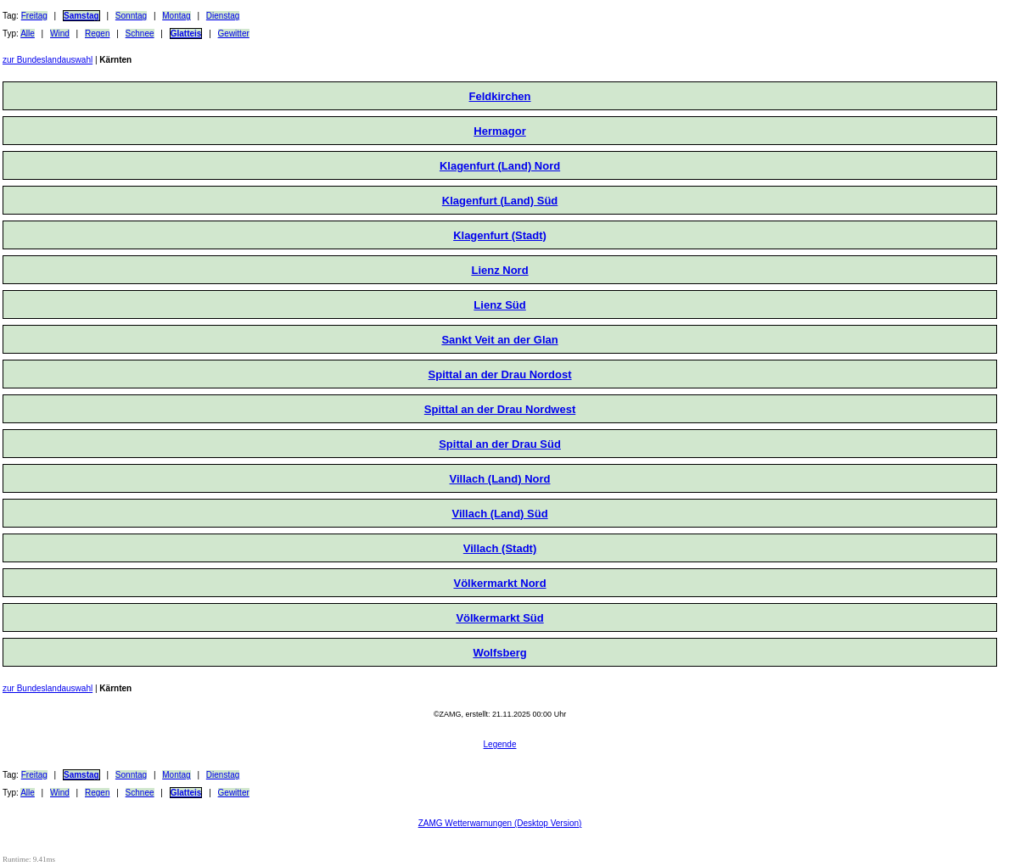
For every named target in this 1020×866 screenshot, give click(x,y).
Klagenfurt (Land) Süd (500, 200)
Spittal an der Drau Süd (500, 444)
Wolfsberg (499, 652)
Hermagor (499, 131)
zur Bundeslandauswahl (47, 59)
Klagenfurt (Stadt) (499, 235)
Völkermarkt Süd (499, 618)
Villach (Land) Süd (499, 513)
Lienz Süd (499, 305)
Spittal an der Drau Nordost (500, 374)
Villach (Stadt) (499, 548)
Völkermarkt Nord (499, 583)
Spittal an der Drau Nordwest (499, 409)
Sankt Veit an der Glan (499, 339)
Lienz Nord (499, 270)
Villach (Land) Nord (500, 478)
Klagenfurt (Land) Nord (500, 165)
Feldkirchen (500, 96)
